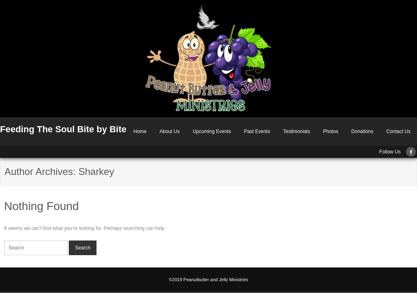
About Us (170, 131)
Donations (362, 131)
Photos (330, 131)
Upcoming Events (212, 131)
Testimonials (296, 131)
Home (140, 131)
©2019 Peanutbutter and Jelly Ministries (208, 279)
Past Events (257, 131)
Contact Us (398, 131)
